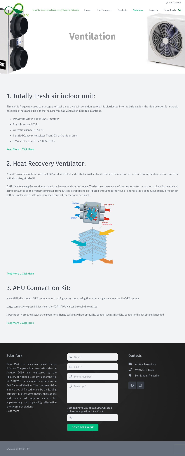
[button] (179, 10)
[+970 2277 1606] (131, 370)
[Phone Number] (92, 376)
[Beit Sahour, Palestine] (131, 375)
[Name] (92, 357)
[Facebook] (132, 385)
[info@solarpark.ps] (131, 364)
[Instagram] (140, 385)
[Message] (92, 393)
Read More (13, 410)
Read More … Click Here (20, 149)
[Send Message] (82, 427)
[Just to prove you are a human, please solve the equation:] (92, 417)
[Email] (92, 366)
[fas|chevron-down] (93, 47)
